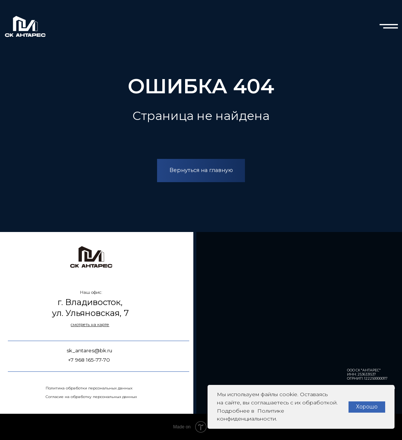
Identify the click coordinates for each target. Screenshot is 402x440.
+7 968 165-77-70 (89, 360)
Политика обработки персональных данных (89, 388)
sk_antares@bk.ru (89, 350)
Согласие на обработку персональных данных (91, 396)
